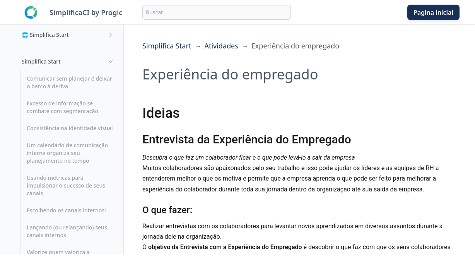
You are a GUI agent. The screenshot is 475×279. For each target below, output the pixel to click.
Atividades (221, 45)
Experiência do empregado (295, 45)
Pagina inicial (433, 12)
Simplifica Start (166, 45)
